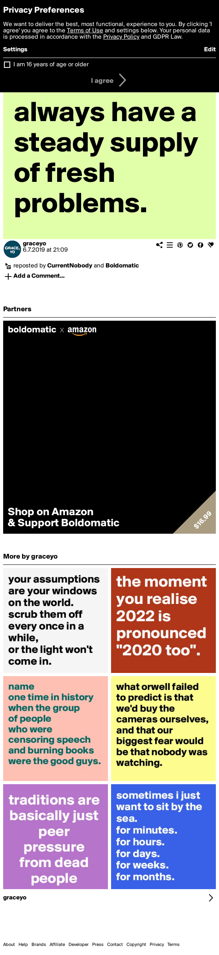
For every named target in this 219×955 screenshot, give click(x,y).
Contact (115, 944)
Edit (210, 50)
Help (23, 944)
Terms (173, 944)
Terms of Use (85, 31)
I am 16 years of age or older (51, 65)
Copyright (136, 944)
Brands (39, 944)
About (9, 944)
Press (98, 944)
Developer (79, 944)
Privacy (157, 944)
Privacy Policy (121, 37)
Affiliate (57, 944)
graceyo (34, 244)
